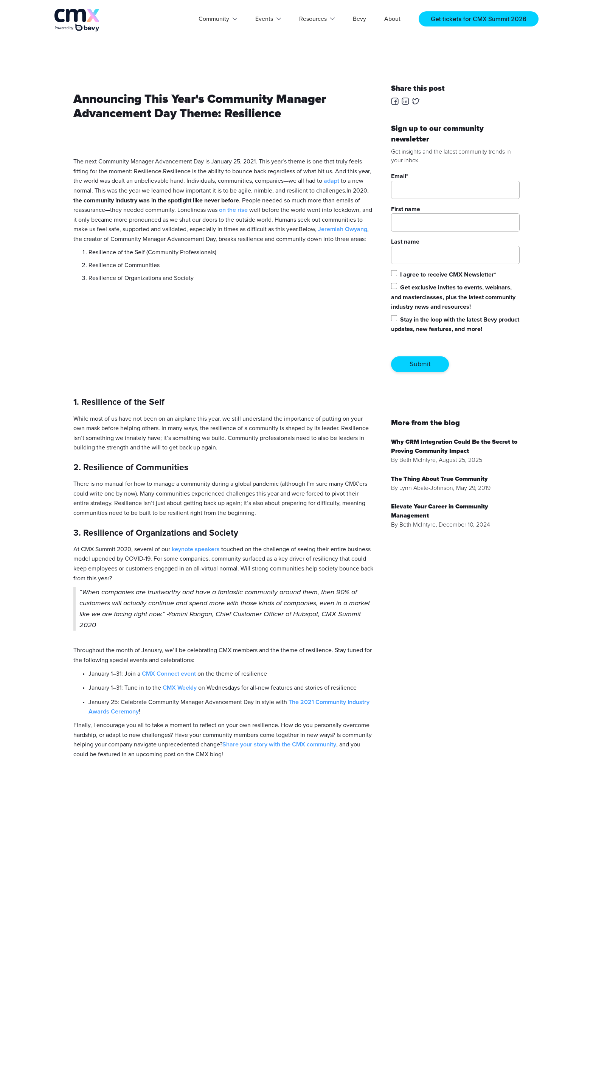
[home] (77, 20)
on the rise (234, 210)
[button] (218, 19)
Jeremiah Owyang (342, 229)
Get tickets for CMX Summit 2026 (478, 19)
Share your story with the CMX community (279, 744)
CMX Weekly (180, 688)
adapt (331, 181)
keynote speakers (196, 549)
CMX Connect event (169, 674)
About (392, 19)
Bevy (359, 19)
